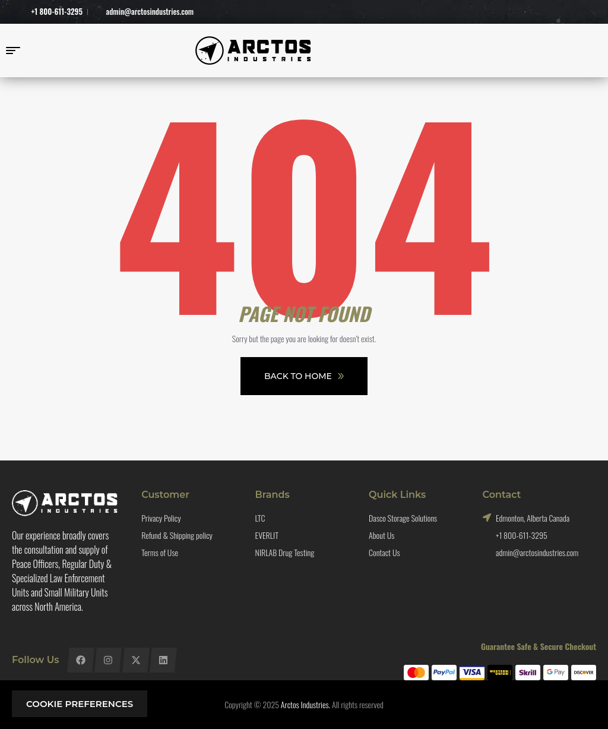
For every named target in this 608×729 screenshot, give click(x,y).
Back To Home (304, 376)
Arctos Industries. (305, 704)
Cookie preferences (79, 703)
